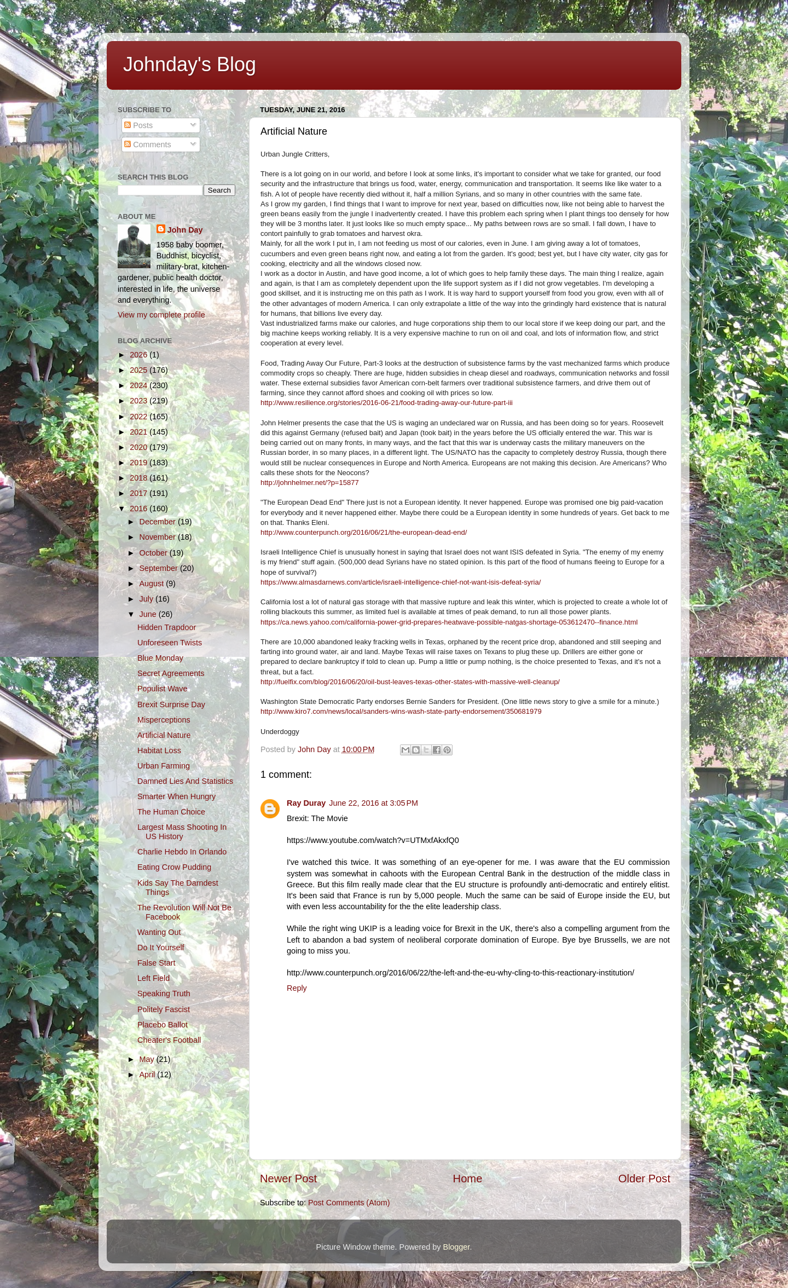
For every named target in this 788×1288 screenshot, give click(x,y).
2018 (139, 477)
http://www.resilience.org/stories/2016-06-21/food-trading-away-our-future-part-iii (386, 402)
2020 (139, 447)
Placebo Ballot (162, 1024)
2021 (139, 432)
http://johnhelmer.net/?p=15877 (309, 482)
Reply (297, 988)
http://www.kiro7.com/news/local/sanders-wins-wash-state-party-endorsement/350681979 (401, 711)
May (148, 1059)
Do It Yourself (160, 947)
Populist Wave (162, 688)
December (159, 521)
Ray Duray (306, 803)
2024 (139, 385)
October (155, 552)
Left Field (153, 978)
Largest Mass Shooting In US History (182, 832)
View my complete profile (161, 314)
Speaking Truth (163, 993)
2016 (139, 508)
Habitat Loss (159, 750)
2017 (139, 493)
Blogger (456, 1247)
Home (468, 1179)
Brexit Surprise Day (171, 704)
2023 (139, 400)
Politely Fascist (163, 1009)
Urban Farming (163, 765)
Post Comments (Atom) (349, 1202)
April (149, 1074)
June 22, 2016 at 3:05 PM (373, 803)
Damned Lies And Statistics (185, 781)
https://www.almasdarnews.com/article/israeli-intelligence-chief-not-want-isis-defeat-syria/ (400, 582)
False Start (156, 962)
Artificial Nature (164, 735)
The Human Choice (171, 811)
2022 (139, 416)
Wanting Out (159, 932)
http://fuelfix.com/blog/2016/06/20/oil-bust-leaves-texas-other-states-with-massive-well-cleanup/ (410, 682)
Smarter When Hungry (176, 796)
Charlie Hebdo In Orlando (182, 851)
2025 (139, 370)
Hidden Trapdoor (166, 627)
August (153, 583)
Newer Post (288, 1179)
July (148, 598)
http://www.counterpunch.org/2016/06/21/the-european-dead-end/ (363, 532)
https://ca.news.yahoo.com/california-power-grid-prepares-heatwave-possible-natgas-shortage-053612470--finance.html (449, 622)
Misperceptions (163, 719)
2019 (139, 462)
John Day (185, 230)
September (160, 568)
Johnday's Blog (189, 64)
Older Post (644, 1179)
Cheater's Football (169, 1040)
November (159, 537)
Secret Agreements (170, 673)
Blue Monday (160, 658)
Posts (138, 125)
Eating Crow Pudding (174, 867)
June (149, 614)
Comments (147, 144)
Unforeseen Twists (169, 642)
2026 (139, 354)
